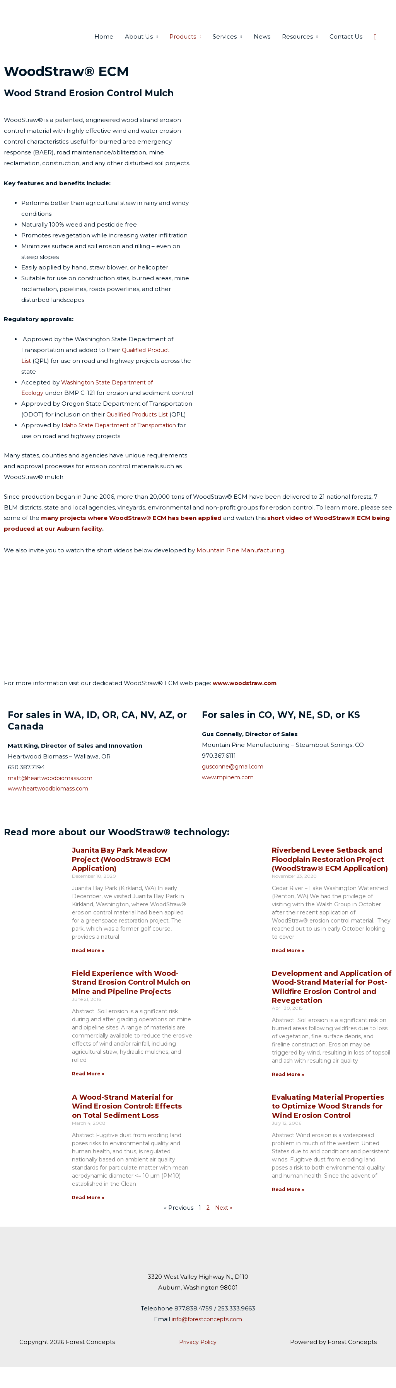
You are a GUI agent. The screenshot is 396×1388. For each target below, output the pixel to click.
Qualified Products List (139, 435)
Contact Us (345, 46)
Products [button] (182, 46)
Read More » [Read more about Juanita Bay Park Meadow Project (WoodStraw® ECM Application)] (88, 971)
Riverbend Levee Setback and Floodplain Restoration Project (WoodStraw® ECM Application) (330, 880)
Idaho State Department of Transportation (123, 446)
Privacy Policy (198, 1362)
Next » (224, 1228)
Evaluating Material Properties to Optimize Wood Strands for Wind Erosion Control (328, 1127)
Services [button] (225, 46)
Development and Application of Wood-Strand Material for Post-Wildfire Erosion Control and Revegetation (332, 1007)
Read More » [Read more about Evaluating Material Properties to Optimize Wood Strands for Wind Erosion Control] (288, 1210)
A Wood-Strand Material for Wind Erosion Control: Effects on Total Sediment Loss (127, 1127)
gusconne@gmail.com (235, 786)
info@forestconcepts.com (207, 1339)
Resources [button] (297, 46)
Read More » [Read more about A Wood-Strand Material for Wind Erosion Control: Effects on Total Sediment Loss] (88, 1218)
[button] (375, 47)
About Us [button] (139, 46)
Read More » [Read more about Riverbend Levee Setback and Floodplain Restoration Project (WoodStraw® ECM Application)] (288, 971)
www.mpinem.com (230, 797)
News (262, 46)
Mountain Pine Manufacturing (240, 570)
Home (103, 46)
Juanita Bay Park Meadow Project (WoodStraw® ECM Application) (121, 880)
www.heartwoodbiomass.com (51, 809)
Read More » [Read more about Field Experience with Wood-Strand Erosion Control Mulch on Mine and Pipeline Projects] (88, 1094)
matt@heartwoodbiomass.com (54, 798)
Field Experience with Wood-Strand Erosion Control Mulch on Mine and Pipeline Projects (131, 1003)
